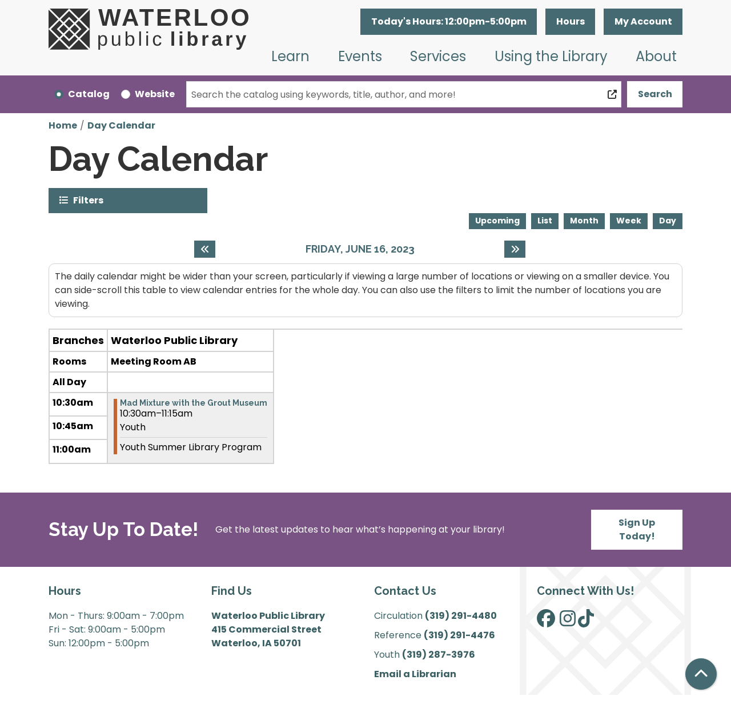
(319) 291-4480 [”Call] (461, 615)
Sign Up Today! (636, 529)
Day (667, 220)
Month (584, 220)
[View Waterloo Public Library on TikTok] (586, 622)
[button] (448, 22)
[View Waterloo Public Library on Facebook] (546, 622)
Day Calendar (121, 125)
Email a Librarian (415, 674)
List (544, 220)
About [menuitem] (656, 56)
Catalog (89, 94)
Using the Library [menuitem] (551, 56)
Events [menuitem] (360, 56)
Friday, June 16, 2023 (360, 249)
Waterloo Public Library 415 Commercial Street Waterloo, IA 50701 (268, 629)
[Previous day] (204, 249)
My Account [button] (643, 21)
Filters (88, 200)
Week (628, 220)
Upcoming (497, 220)
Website (155, 94)
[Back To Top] (701, 674)
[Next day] (514, 249)
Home (63, 125)
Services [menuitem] (438, 56)
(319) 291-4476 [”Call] (459, 635)
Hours (570, 21)
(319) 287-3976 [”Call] (438, 654)
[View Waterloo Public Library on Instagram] (568, 622)
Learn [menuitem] (290, 56)
